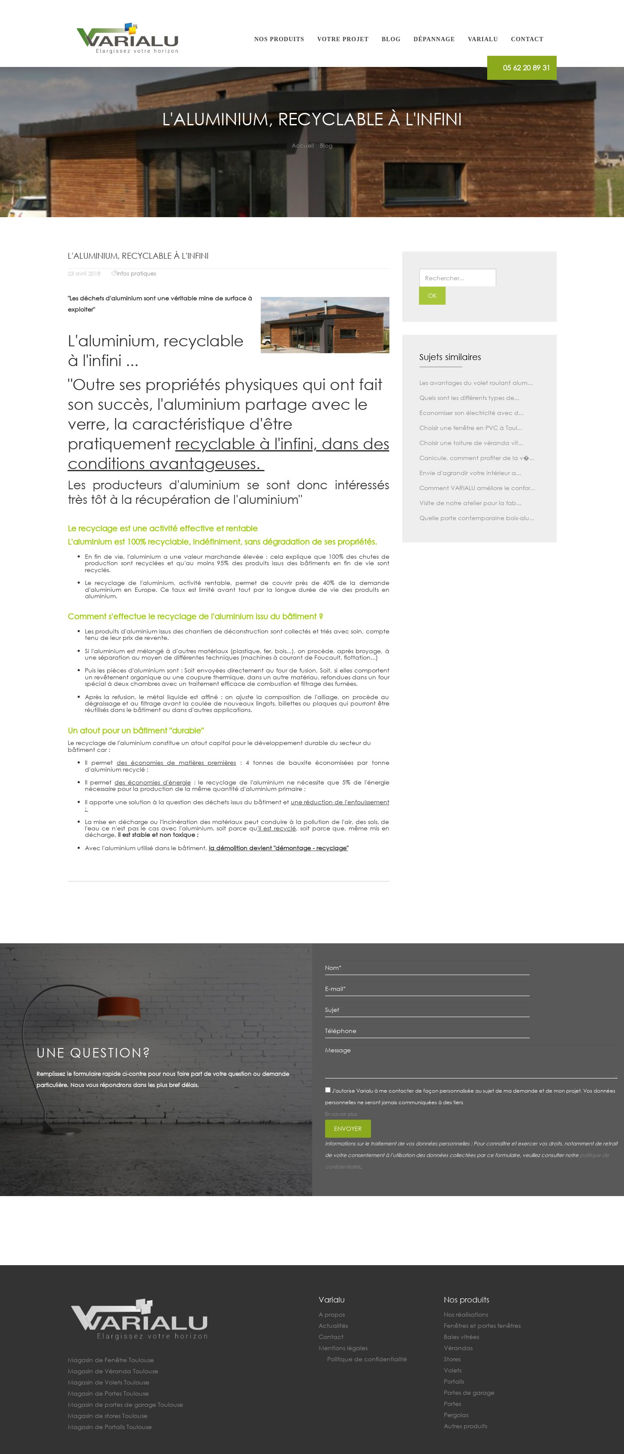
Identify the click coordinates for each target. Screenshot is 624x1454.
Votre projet (343, 39)
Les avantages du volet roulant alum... (476, 383)
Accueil (303, 145)
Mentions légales (343, 1348)
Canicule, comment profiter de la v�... (476, 458)
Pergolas (456, 1415)
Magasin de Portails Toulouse (110, 1427)
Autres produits (465, 1426)
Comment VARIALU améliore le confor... (477, 488)
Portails (454, 1381)
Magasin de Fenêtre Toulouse (111, 1360)
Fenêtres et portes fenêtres (482, 1325)
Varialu (483, 39)
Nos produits (279, 39)
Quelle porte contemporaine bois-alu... (476, 518)
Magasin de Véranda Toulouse (113, 1371)
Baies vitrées (461, 1337)
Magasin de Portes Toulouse (108, 1393)
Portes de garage (469, 1392)
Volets (452, 1370)
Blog (391, 39)
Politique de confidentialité (367, 1359)
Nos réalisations (466, 1314)
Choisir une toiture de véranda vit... (471, 443)
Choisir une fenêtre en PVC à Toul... (470, 428)
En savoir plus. (342, 1114)
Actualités (333, 1325)
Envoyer (348, 1128)
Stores (452, 1359)
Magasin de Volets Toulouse (108, 1382)
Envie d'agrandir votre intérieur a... (470, 473)
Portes (452, 1403)
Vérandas (458, 1348)
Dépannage (434, 39)
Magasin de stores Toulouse (108, 1416)
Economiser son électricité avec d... (471, 413)
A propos (332, 1314)
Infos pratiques (136, 273)
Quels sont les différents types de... (469, 398)
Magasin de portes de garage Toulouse (125, 1404)
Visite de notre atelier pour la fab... (470, 503)
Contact (527, 39)
